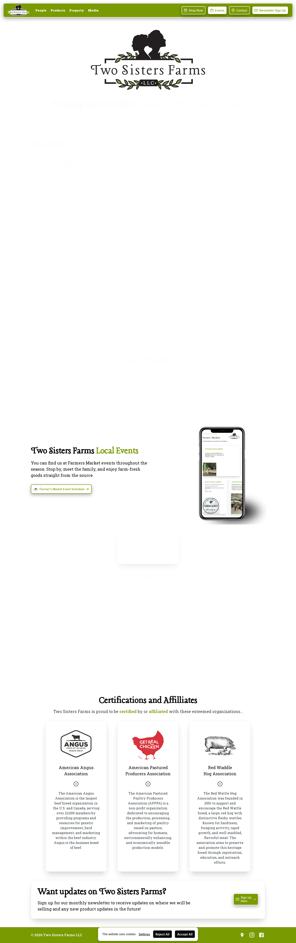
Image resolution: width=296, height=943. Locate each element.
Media (93, 10)
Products (58, 10)
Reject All (162, 934)
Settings (144, 934)
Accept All (184, 934)
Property (76, 10)
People (40, 10)
